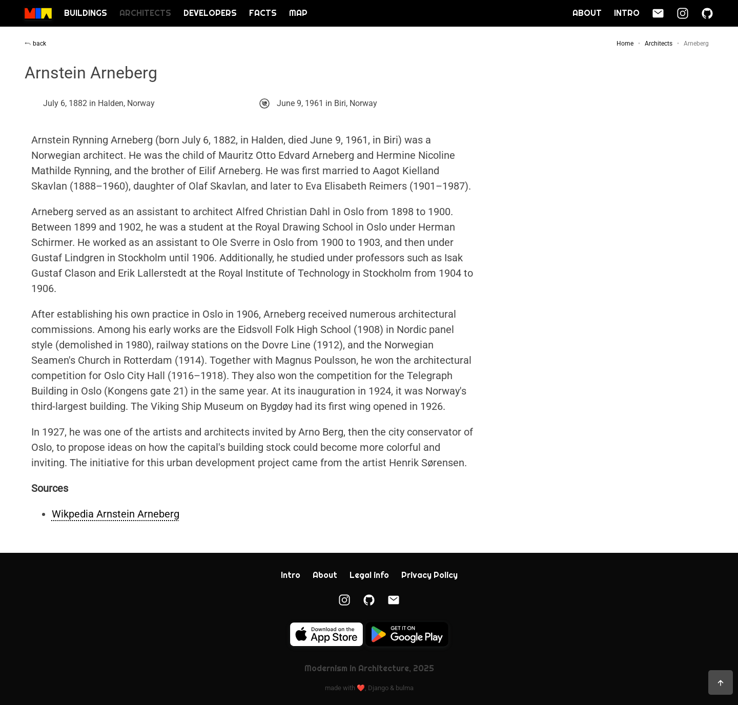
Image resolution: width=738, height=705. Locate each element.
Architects (145, 13)
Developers (210, 13)
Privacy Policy (429, 575)
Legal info (369, 575)
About (587, 13)
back (35, 43)
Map (298, 13)
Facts (263, 13)
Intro (627, 13)
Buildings (85, 13)
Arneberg (696, 43)
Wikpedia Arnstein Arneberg (115, 514)
